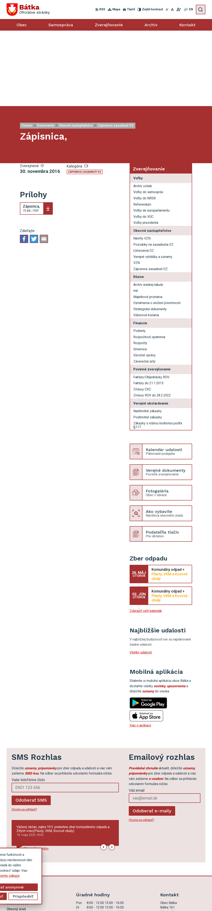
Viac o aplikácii (140, 650)
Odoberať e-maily (152, 735)
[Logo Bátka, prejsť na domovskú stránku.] (28, 9)
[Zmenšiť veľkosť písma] (167, 9)
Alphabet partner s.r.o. (69, 900)
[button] (104, 771)
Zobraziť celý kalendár (146, 535)
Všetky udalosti (141, 577)
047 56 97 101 (170, 865)
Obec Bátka (121, 900)
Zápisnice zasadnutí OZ (84, 96)
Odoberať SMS (31, 724)
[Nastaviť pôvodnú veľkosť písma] (172, 9)
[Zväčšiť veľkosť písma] (178, 9)
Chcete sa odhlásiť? (24, 733)
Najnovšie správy (36, 773)
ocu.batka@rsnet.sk (174, 869)
